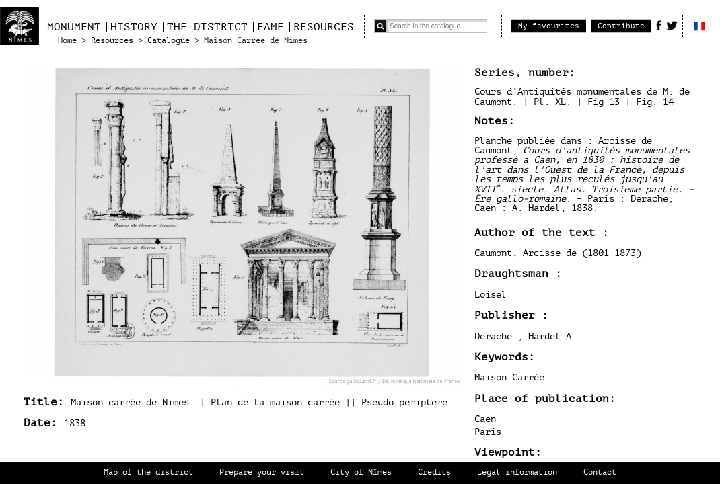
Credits (434, 472)
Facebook (658, 24)
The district (207, 27)
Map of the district (148, 472)
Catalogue (168, 40)
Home (67, 40)
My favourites (548, 26)
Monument (74, 27)
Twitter (672, 24)
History (133, 27)
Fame (270, 27)
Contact (599, 472)
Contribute (621, 26)
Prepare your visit (261, 472)
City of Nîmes (361, 472)
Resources (323, 27)
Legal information (517, 472)
